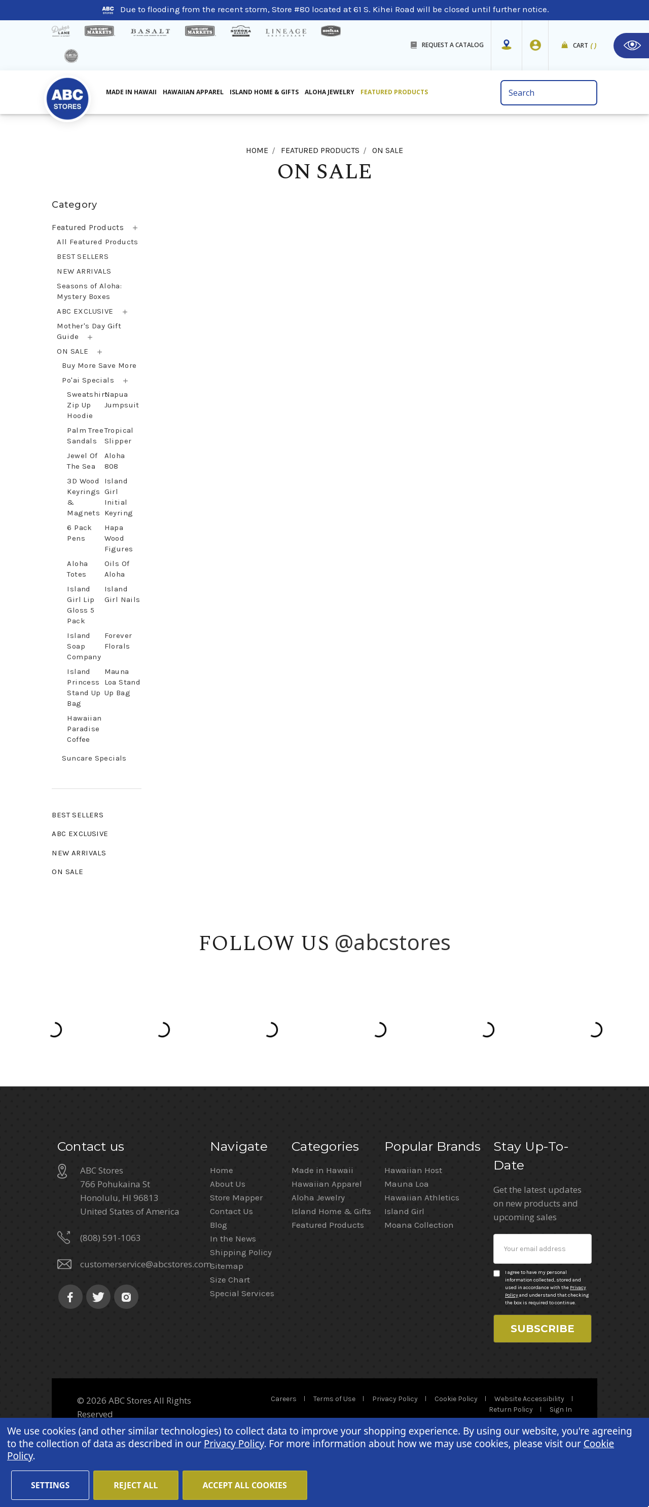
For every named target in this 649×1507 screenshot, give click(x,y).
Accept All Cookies (245, 1485)
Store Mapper (236, 1197)
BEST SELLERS (83, 256)
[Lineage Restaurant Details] (286, 32)
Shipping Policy (241, 1252)
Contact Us (231, 1211)
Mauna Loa (406, 1184)
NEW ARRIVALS (84, 271)
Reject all (136, 1485)
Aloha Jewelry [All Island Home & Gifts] (329, 92)
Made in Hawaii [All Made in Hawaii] (131, 92)
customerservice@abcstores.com (145, 1264)
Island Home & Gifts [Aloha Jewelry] (264, 92)
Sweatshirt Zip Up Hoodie (87, 405)
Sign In (561, 1409)
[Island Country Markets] (200, 30)
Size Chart (230, 1279)
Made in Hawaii (322, 1170)
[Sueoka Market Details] (241, 30)
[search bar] (548, 92)
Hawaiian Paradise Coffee (84, 728)
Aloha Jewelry (318, 1197)
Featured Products (88, 227)
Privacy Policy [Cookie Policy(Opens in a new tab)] (234, 1443)
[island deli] (71, 56)
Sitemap (226, 1266)
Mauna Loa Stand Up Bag (122, 682)
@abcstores (393, 941)
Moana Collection (419, 1225)
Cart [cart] (585, 46)
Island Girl (404, 1211)
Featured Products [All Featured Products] (394, 92)
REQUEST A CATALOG (453, 45)
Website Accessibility (529, 1399)
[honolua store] (330, 30)
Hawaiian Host (413, 1170)
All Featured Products (97, 241)
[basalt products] (150, 32)
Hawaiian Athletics (421, 1197)
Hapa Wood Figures (118, 538)
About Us (227, 1184)
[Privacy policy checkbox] (496, 1273)
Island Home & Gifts (331, 1211)
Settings (50, 1485)
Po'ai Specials (88, 380)
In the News (233, 1238)
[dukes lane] (60, 30)
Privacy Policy (395, 1399)
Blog (218, 1225)
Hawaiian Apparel (193, 92)
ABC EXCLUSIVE (85, 311)
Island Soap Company (84, 646)
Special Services (242, 1293)
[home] (67, 95)
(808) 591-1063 (110, 1238)
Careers (284, 1399)
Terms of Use (334, 1399)
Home (221, 1170)
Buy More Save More (99, 365)
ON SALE (72, 351)
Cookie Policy (456, 1399)
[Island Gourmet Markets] (100, 30)
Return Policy (511, 1409)
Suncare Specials (94, 758)
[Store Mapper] (506, 45)
